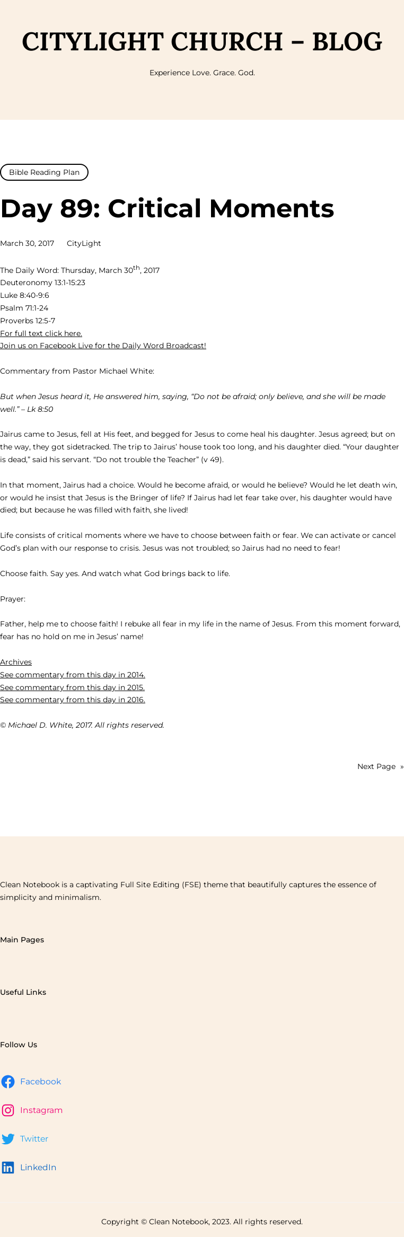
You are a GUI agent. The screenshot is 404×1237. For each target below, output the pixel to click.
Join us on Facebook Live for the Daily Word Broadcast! (103, 345)
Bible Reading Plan (44, 172)
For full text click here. (41, 333)
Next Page (380, 767)
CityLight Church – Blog (202, 41)
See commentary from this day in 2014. (72, 674)
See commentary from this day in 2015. (72, 687)
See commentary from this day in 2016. (72, 699)
